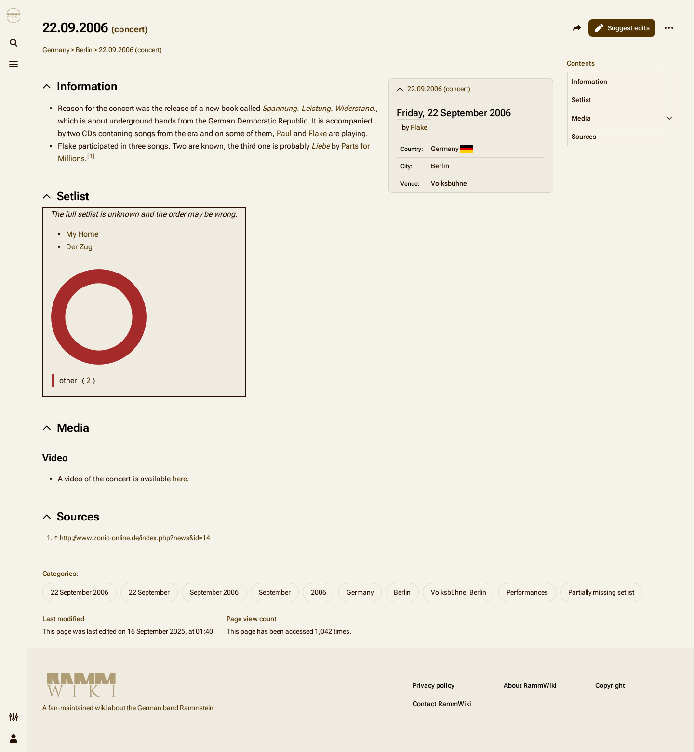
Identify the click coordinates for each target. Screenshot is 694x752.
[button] (623, 81)
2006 (318, 592)
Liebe (320, 145)
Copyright (610, 685)
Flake (419, 127)
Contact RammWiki (442, 704)
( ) (88, 380)
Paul (284, 133)
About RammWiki (530, 685)
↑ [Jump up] (56, 538)
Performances (527, 592)
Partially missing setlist (601, 592)
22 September (149, 592)
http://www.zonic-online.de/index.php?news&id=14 (135, 538)
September (275, 592)
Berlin (84, 50)
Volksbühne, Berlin (458, 592)
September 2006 (214, 592)
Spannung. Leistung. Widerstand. (319, 108)
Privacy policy (433, 685)
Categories (59, 573)
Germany (55, 50)
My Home (82, 234)
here (180, 478)
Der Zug (79, 246)
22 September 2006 (79, 592)
